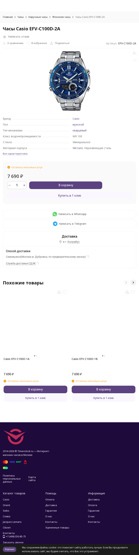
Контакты (51, 522)
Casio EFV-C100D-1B (85, 359)
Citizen (7, 527)
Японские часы (61, 17)
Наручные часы (38, 17)
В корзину (65, 185)
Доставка (51, 505)
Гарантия (51, 510)
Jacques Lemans (12, 522)
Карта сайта (32, 478)
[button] (126, 282)
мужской (78, 124)
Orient (6, 505)
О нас (48, 516)
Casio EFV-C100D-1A (16, 359)
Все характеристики (15, 153)
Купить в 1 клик (69, 195)
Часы (20, 17)
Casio (76, 118)
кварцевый (79, 130)
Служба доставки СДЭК (21, 263)
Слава (6, 516)
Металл (78, 148)
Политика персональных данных (12, 478)
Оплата (49, 499)
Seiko (6, 510)
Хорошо (9, 549)
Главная (8, 17)
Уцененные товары (57, 527)
